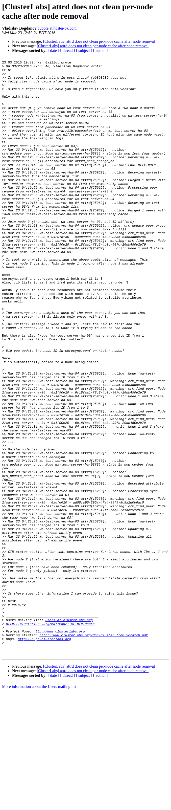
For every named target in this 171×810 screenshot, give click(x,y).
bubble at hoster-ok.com (57, 28)
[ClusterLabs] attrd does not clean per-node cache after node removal (99, 41)
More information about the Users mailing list (39, 805)
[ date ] (53, 50)
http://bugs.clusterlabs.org (44, 755)
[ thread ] (67, 50)
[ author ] (100, 50)
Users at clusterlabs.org (69, 732)
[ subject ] (84, 50)
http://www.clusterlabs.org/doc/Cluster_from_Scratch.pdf (93, 750)
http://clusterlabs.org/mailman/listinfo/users (50, 736)
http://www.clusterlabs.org (59, 745)
